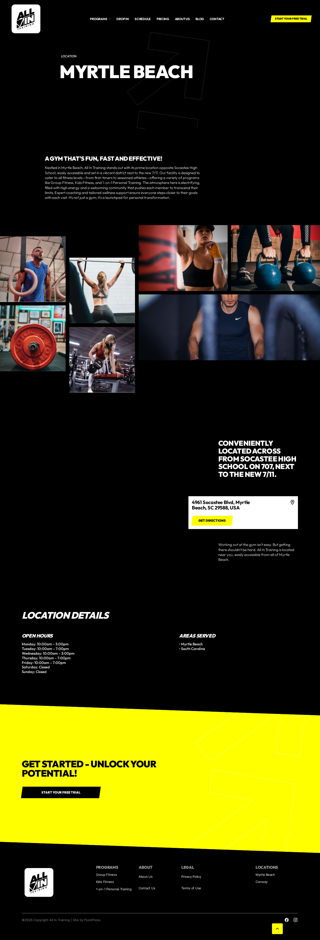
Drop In (122, 19)
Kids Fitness (105, 882)
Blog (200, 19)
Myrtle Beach (265, 875)
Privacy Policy (191, 877)
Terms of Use (191, 888)
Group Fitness (106, 875)
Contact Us (147, 888)
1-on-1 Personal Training (114, 889)
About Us (146, 877)
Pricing (163, 19)
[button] (100, 18)
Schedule (143, 19)
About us (182, 19)
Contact (217, 19)
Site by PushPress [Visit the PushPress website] (86, 920)
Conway (261, 882)
